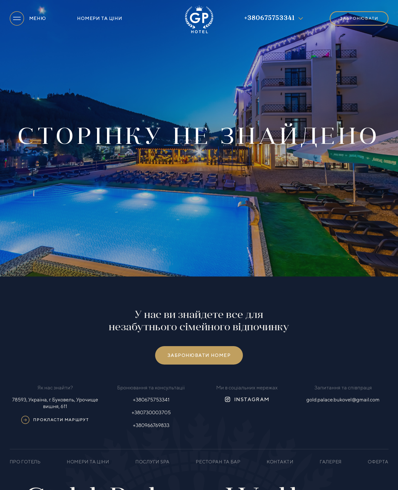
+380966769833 (151, 425)
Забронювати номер (199, 355)
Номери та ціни (99, 18)
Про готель (25, 462)
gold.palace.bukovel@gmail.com (343, 399)
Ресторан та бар (218, 462)
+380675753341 (269, 18)
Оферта (378, 462)
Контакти (280, 462)
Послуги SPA (152, 462)
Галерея (331, 462)
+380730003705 (151, 412)
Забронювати (359, 18)
